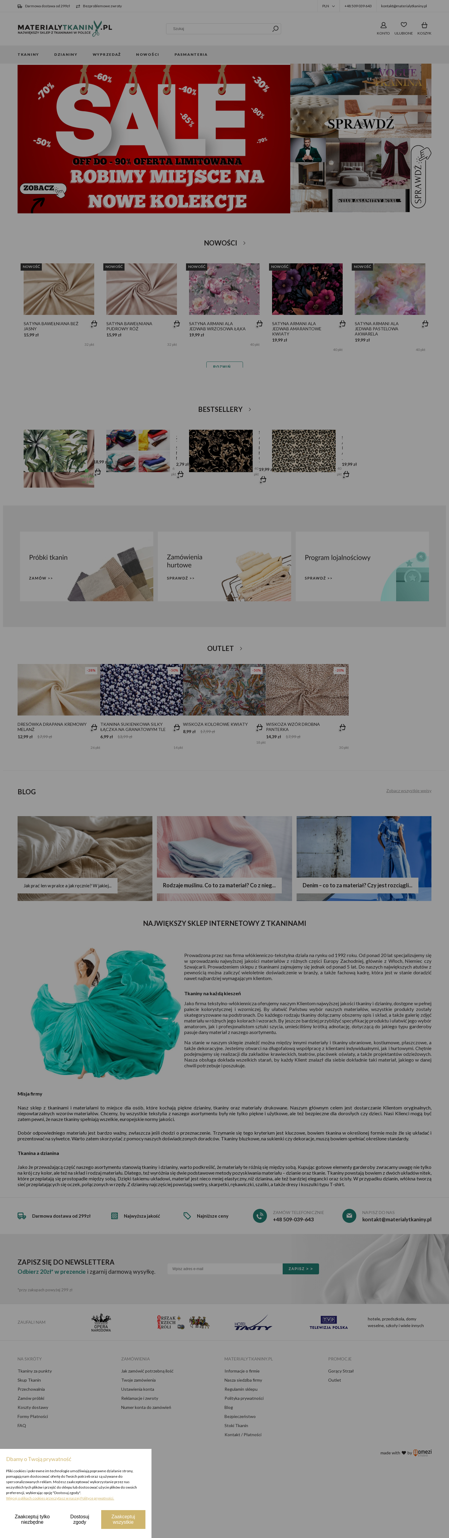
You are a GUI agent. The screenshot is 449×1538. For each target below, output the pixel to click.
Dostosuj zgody (79, 1519)
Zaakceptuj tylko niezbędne (32, 1519)
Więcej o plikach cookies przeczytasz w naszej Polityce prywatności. (60, 1498)
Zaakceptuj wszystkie (123, 1519)
